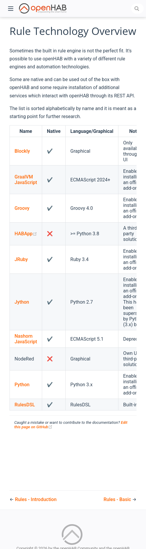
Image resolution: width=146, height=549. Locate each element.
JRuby (21, 259)
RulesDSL (25, 405)
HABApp (26, 233)
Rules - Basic (118, 499)
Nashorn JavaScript (26, 338)
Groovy (22, 208)
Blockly (22, 151)
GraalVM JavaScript (26, 179)
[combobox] (137, 9)
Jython (22, 302)
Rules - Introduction (35, 499)
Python (22, 384)
